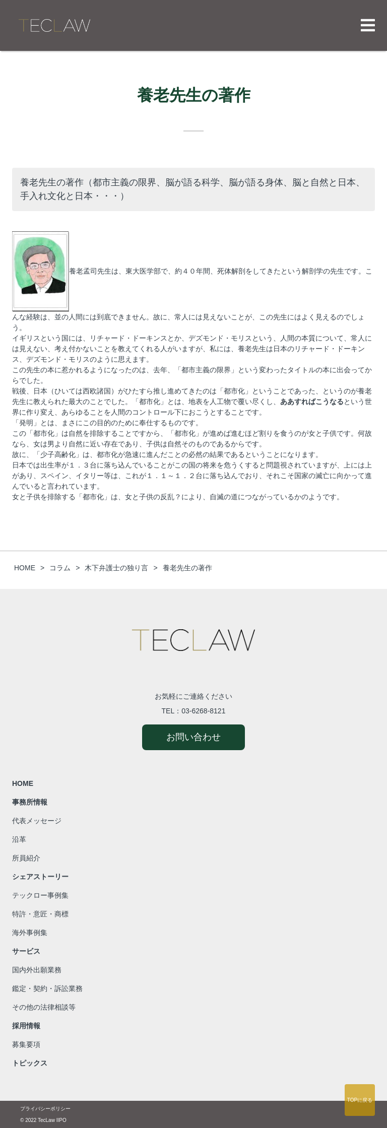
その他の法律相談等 (44, 1007)
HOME (22, 783)
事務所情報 (29, 802)
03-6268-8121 (203, 711)
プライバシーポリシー (45, 1108)
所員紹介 (26, 858)
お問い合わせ (193, 737)
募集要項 (26, 1044)
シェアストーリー (40, 877)
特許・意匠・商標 (40, 914)
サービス (26, 951)
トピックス (29, 1063)
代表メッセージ (36, 821)
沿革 (19, 839)
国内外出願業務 (36, 970)
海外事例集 (29, 932)
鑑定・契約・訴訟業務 (47, 988)
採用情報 (26, 1026)
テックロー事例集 (40, 895)
